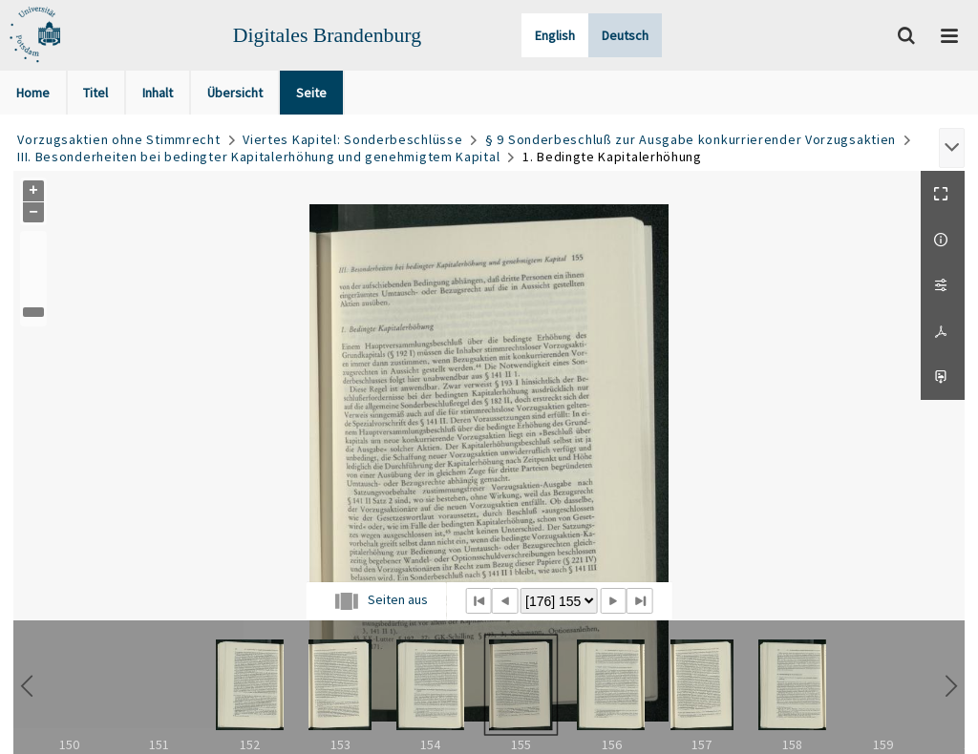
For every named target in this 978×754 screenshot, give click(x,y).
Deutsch (625, 35)
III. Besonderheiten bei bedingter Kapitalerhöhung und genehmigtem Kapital (258, 156)
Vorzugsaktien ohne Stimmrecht (118, 139)
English (555, 35)
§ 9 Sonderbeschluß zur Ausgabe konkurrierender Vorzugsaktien (690, 139)
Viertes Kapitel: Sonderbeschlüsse (352, 139)
